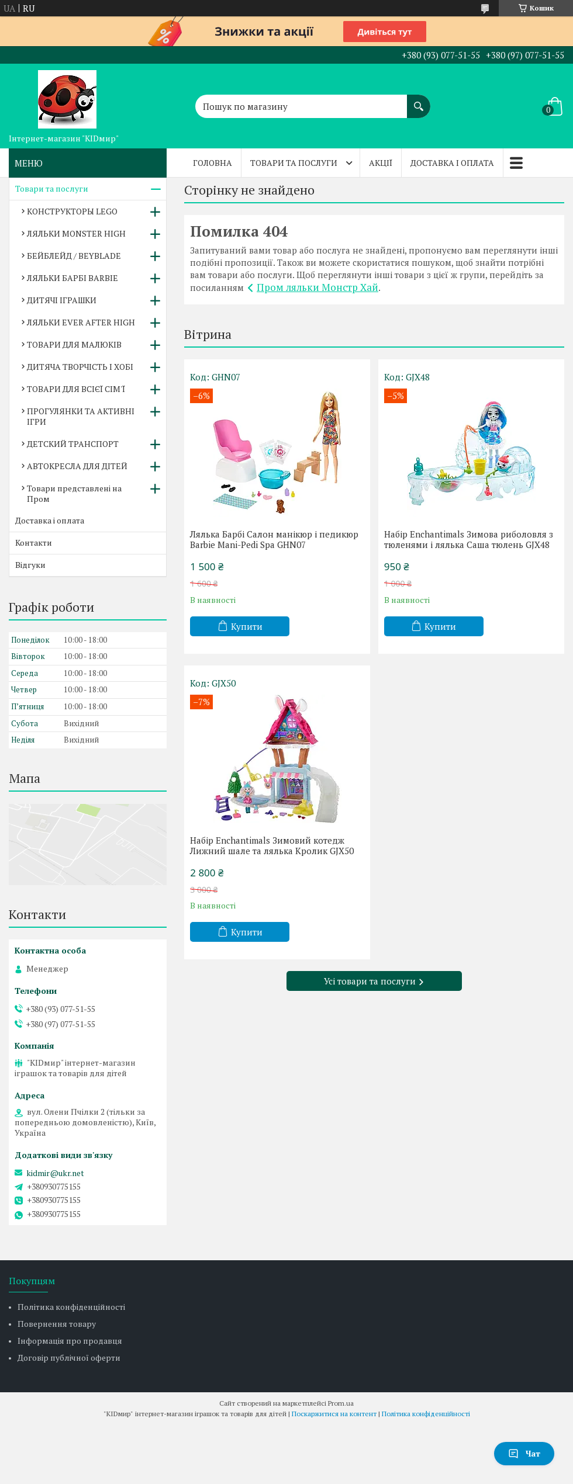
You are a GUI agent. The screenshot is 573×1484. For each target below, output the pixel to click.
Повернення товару (57, 1323)
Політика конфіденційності (71, 1306)
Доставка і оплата (452, 162)
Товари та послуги (293, 162)
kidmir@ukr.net (55, 1173)
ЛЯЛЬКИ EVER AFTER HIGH (81, 322)
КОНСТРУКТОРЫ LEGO (72, 211)
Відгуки (30, 564)
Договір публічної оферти (69, 1357)
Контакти (33, 542)
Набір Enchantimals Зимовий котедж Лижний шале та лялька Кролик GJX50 (272, 845)
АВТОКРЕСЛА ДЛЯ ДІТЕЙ (77, 465)
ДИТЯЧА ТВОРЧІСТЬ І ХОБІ (80, 366)
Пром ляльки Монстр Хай (317, 287)
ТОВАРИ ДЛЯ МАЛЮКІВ (74, 344)
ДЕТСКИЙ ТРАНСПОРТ (73, 443)
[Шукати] (418, 100)
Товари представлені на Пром (74, 493)
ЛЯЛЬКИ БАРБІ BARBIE (72, 277)
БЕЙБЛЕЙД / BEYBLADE (74, 255)
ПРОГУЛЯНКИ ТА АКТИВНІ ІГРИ (80, 416)
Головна (212, 162)
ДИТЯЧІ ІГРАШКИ (61, 300)
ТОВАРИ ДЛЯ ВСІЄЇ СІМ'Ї (76, 388)
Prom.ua (341, 1403)
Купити (247, 626)
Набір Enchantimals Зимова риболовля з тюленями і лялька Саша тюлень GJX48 (468, 539)
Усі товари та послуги (370, 981)
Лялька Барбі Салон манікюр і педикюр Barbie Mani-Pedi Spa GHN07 (274, 539)
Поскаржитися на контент (334, 1413)
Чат (524, 1453)
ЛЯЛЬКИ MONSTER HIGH (76, 233)
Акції (380, 162)
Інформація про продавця (70, 1340)
